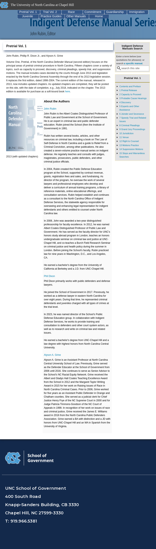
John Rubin (50, 108)
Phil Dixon (49, 276)
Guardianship (115, 12)
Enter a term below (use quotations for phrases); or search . (130, 60)
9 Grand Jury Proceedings (132, 129)
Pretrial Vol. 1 (28, 12)
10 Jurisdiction (126, 133)
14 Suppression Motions (131, 149)
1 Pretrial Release (128, 90)
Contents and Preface (130, 86)
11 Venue (124, 137)
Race (71, 12)
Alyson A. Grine (52, 354)
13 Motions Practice (129, 145)
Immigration (137, 12)
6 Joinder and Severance (131, 114)
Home (99, 16)
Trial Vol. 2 (50, 12)
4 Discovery (125, 102)
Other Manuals (76, 16)
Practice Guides (51, 16)
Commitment (93, 12)
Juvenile (27, 16)
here (67, 91)
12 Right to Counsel (129, 141)
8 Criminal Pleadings (129, 125)
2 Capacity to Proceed (130, 94)
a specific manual (133, 63)
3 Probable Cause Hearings (133, 98)
